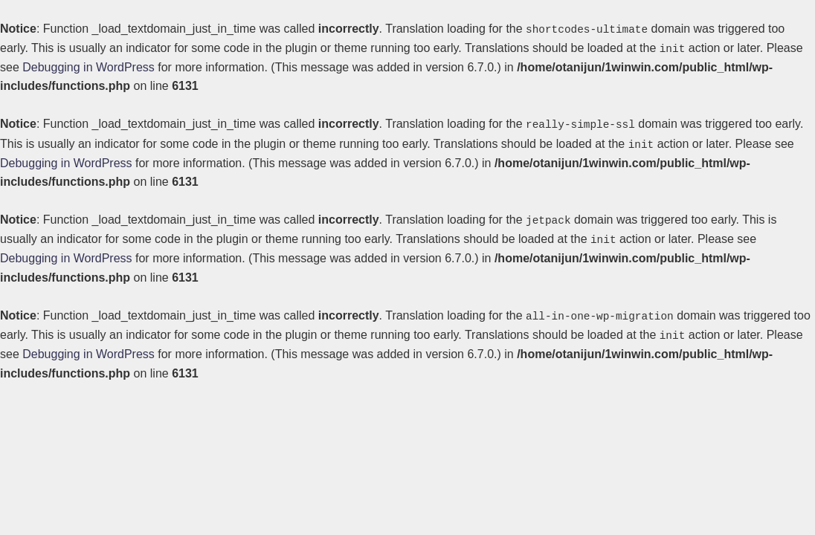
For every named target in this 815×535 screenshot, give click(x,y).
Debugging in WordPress (88, 66)
